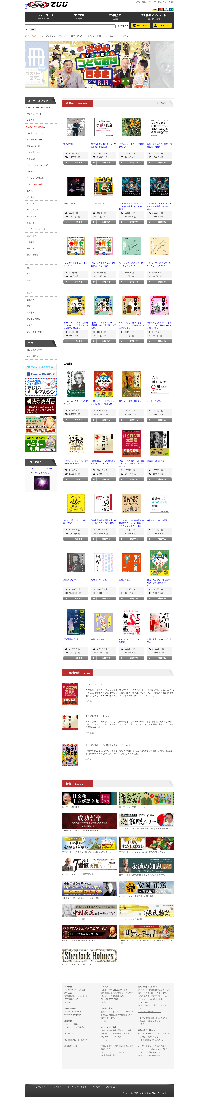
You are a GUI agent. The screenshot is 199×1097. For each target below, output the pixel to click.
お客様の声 (31, 325)
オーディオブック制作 (77, 1087)
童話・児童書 (32, 255)
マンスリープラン (34, 114)
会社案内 (96, 1087)
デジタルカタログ (34, 332)
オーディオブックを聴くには (54, 36)
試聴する (75, 163)
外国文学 (30, 248)
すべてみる (161, 103)
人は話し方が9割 (154, 401)
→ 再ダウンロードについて (149, 1012)
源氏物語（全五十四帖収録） (131, 401)
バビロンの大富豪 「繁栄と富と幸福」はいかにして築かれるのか (131, 463)
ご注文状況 (156, 996)
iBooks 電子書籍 (33, 356)
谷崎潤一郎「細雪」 (99, 580)
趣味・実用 (31, 216)
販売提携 (57, 1087)
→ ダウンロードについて (148, 1002)
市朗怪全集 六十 (70, 203)
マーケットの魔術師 (35, 178)
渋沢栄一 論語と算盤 (155, 461)
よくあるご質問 (94, 36)
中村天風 (30, 172)
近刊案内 (30, 312)
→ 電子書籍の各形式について (150, 1040)
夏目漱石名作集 (70, 580)
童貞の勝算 (68, 144)
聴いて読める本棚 (34, 350)
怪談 (29, 261)
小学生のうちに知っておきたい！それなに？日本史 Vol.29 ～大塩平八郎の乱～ (75, 325)
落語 (29, 287)
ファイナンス (32, 210)
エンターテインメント (36, 229)
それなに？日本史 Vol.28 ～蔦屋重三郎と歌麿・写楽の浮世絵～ (103, 325)
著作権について (71, 1046)
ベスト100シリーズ (35, 133)
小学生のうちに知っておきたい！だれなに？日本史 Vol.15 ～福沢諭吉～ (131, 325)
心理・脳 (30, 223)
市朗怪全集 (31, 159)
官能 (29, 306)
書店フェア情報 (33, 319)
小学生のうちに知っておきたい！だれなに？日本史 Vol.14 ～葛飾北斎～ (159, 325)
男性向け (30, 293)
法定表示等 (69, 1033)
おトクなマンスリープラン (117, 36)
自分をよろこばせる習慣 (157, 520)
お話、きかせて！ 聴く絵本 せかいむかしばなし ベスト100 (158, 583)
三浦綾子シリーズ (34, 152)
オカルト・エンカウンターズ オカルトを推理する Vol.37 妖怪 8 (159, 206)
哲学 (29, 274)
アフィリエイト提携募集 (74, 1027)
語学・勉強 (31, 236)
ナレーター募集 (71, 1024)
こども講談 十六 (98, 203)
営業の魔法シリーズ (35, 139)
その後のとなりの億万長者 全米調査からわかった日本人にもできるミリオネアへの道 (131, 523)
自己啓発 (30, 204)
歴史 (29, 268)
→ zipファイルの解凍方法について (152, 1055)
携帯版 (26, 6)
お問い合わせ (42, 1087)
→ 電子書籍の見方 (109, 1055)
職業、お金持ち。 (98, 639)
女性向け (30, 300)
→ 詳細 (67, 1002)
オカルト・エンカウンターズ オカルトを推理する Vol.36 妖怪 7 (131, 206)
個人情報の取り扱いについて (76, 1040)
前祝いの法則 (124, 580)
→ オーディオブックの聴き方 (113, 1052)
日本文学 (30, 242)
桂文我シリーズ (33, 146)
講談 (29, 280)
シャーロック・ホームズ (37, 165)
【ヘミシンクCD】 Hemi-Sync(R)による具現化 (41, 479)
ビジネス (30, 197)
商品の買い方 (77, 36)
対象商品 (30, 120)
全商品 (30, 191)
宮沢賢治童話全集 (70, 639)
